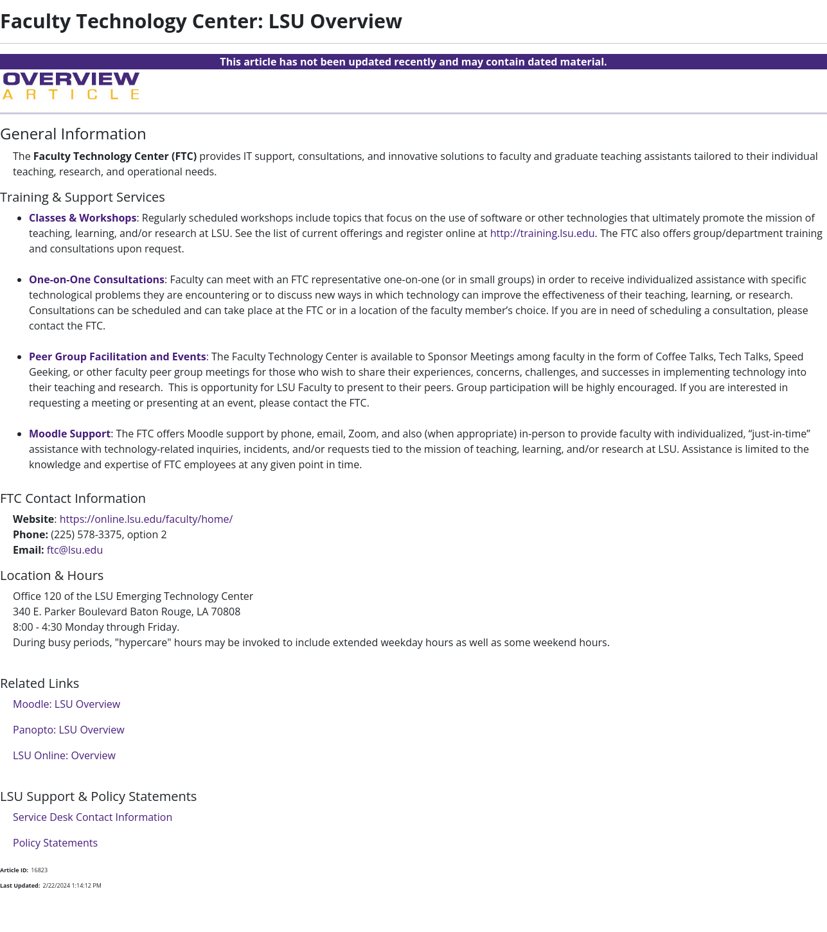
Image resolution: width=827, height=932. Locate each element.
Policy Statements (55, 843)
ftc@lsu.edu (75, 550)
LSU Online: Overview (64, 755)
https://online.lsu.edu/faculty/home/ (146, 519)
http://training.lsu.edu (542, 233)
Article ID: (14, 870)
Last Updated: (20, 885)
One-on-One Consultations (97, 279)
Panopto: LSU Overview (69, 730)
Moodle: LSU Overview (66, 704)
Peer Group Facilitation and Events (117, 356)
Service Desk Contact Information (92, 817)
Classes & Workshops (82, 218)
